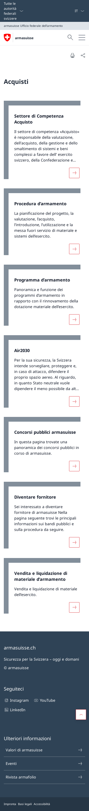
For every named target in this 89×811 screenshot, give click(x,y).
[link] (44, 142)
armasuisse (24, 38)
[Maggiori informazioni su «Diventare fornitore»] (74, 542)
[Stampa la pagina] (72, 55)
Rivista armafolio (44, 777)
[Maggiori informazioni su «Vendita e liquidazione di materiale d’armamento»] (74, 607)
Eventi (44, 763)
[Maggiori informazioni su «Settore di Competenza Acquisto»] (74, 172)
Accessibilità (42, 804)
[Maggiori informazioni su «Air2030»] (74, 401)
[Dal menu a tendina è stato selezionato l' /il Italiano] (79, 11)
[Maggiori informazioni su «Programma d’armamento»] (74, 319)
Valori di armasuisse (44, 750)
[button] (81, 714)
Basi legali (25, 804)
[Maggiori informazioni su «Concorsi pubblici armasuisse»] (74, 466)
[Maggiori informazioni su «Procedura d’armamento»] (74, 249)
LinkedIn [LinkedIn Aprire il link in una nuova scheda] (14, 709)
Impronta (10, 804)
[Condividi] (83, 55)
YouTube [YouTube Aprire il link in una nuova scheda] (44, 700)
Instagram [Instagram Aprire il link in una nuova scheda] (16, 700)
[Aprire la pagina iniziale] (18, 37)
